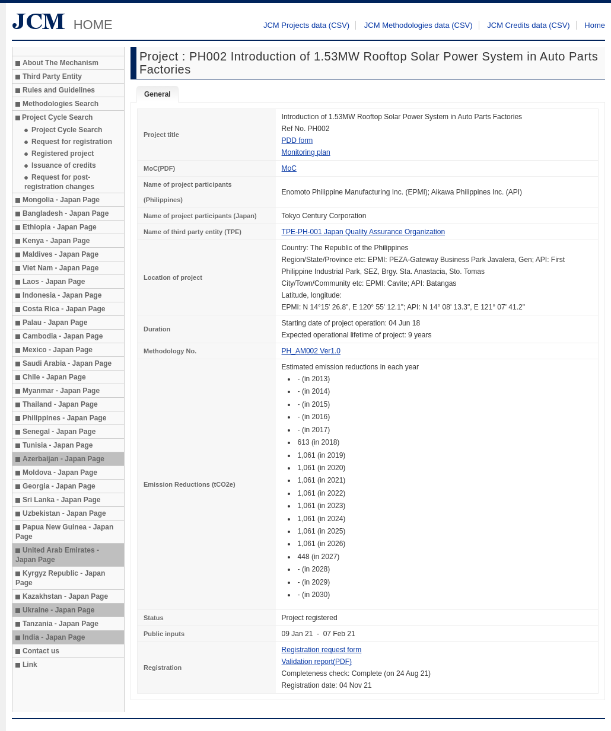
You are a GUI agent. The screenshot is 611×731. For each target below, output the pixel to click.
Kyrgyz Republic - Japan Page (60, 578)
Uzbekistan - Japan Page (64, 513)
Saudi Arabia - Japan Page (67, 363)
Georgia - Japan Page (59, 486)
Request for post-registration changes (59, 182)
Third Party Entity (52, 76)
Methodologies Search (60, 104)
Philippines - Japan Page (64, 418)
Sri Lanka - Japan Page (61, 500)
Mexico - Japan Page (58, 350)
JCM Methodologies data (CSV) (418, 25)
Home (594, 25)
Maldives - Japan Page (60, 254)
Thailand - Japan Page (60, 404)
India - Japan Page (54, 637)
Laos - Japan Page (54, 281)
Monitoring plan (306, 152)
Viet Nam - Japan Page (61, 268)
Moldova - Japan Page (60, 472)
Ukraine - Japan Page (58, 610)
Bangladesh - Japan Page (66, 213)
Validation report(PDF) (317, 661)
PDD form (297, 140)
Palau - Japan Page (55, 322)
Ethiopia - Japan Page (60, 227)
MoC (289, 168)
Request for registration (71, 142)
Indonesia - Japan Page (62, 295)
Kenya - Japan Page (56, 241)
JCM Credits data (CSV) (528, 25)
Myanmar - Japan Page (61, 391)
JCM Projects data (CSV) (306, 25)
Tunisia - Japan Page (58, 445)
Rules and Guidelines (59, 90)
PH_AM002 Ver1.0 (311, 351)
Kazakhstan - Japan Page (65, 596)
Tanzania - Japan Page (60, 624)
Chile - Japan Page (54, 377)
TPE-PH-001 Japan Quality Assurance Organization (363, 232)
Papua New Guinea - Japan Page (64, 532)
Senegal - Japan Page (59, 431)
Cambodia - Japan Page (63, 336)
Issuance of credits (63, 165)
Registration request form (322, 650)
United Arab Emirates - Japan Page (57, 555)
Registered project (62, 153)
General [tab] (157, 94)
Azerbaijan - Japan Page (63, 459)
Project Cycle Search (66, 130)
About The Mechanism (60, 63)
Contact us (41, 651)
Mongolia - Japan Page (61, 200)
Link (30, 664)
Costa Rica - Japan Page (64, 309)
